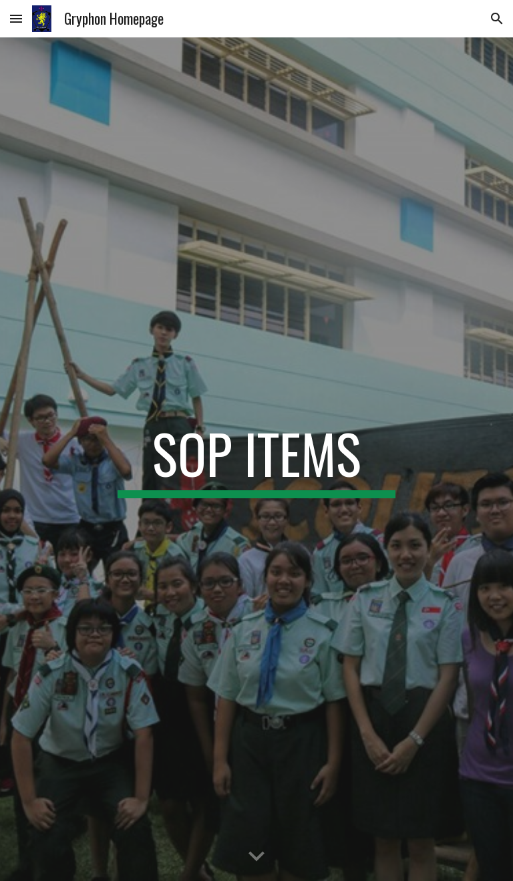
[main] (256, 459)
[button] (16, 18)
